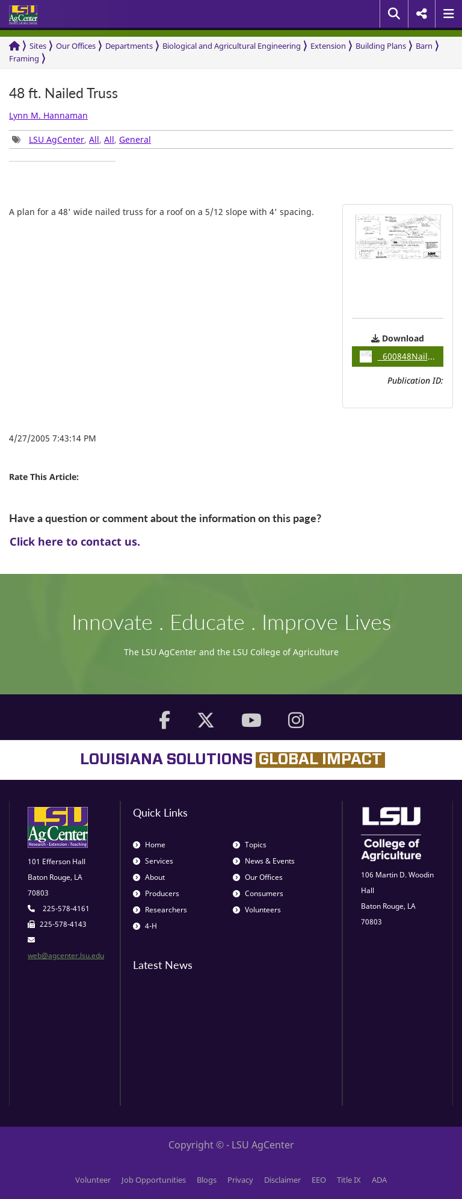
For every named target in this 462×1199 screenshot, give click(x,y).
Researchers (160, 910)
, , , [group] (81, 139)
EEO (319, 1179)
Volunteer (93, 1179)
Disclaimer (282, 1179)
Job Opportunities (154, 1179)
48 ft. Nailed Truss (63, 93)
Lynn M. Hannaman (48, 115)
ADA (379, 1179)
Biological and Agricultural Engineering (231, 45)
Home (149, 844)
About (149, 877)
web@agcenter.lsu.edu (66, 955)
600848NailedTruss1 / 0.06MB (402, 356)
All (94, 139)
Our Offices (76, 45)
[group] (62, 161)
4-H (145, 926)
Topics (249, 844)
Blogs (207, 1179)
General (135, 139)
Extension (328, 45)
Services (153, 861)
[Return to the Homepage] (14, 46)
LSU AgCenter (56, 139)
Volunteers (257, 910)
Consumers (258, 893)
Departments (129, 45)
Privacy (240, 1179)
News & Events (264, 861)
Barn (424, 45)
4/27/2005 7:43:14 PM (52, 438)
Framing (24, 58)
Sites (37, 45)
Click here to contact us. (75, 541)
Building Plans (381, 45)
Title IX (349, 1179)
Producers (156, 893)
